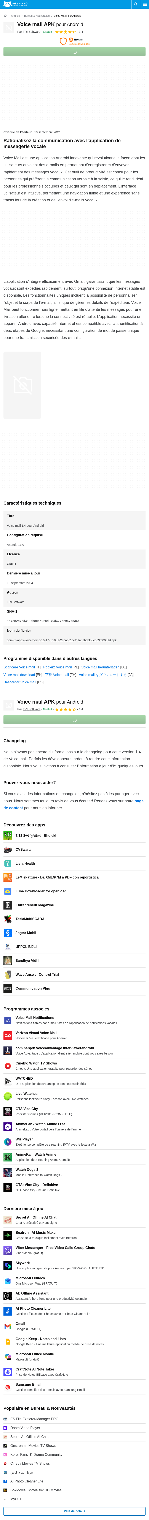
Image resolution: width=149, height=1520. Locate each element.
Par (28, 31)
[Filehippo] (15, 4)
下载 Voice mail (57, 675)
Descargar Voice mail (19, 682)
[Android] (15, 16)
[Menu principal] (144, 4)
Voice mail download (19, 675)
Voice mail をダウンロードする (103, 675)
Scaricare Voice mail (19, 667)
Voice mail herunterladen (100, 667)
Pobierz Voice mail (57, 667)
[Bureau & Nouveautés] (37, 16)
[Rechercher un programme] (135, 4)
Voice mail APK (50, 24)
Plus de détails (74, 1511)
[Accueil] (5, 16)
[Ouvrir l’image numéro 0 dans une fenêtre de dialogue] (22, 385)
